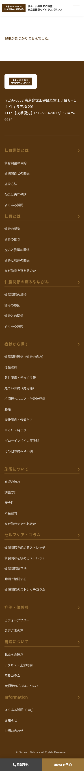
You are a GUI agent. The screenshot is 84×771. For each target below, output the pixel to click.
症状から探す (16, 344)
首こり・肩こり (15, 430)
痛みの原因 (12, 305)
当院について (16, 641)
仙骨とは (12, 216)
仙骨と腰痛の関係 (17, 260)
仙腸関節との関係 (17, 173)
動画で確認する (15, 578)
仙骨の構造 (12, 228)
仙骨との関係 (13, 315)
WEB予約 (63, 764)
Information (16, 697)
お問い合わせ (13, 730)
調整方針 (10, 492)
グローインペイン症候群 (21, 440)
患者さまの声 (13, 630)
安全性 (9, 502)
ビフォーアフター (16, 620)
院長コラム (12, 675)
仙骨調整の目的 (15, 163)
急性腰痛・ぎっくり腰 (20, 377)
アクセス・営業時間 (18, 664)
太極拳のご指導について (21, 685)
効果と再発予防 (15, 194)
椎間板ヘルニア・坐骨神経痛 (24, 398)
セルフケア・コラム (22, 534)
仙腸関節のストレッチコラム (24, 589)
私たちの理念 (13, 654)
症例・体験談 (16, 607)
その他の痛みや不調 (18, 451)
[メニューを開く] (76, 7)
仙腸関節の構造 (15, 294)
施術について (16, 469)
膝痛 (7, 409)
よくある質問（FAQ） (20, 709)
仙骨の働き (12, 239)
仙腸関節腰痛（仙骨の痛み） (24, 356)
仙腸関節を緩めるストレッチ (24, 558)
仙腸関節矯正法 (15, 568)
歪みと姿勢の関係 (17, 249)
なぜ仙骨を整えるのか (20, 270)
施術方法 (10, 183)
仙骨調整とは (16, 150)
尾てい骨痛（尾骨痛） (20, 388)
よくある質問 (13, 204)
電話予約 (21, 764)
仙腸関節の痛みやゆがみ (26, 282)
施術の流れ (12, 481)
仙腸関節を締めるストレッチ (24, 547)
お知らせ (10, 720)
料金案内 (10, 513)
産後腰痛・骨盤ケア (18, 419)
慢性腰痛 (10, 367)
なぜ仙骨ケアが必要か (20, 523)
